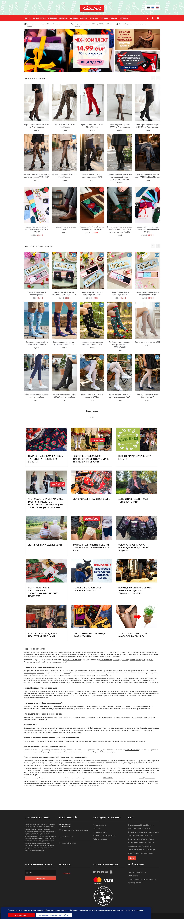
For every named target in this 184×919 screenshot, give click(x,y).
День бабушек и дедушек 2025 (45, 545)
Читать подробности (136, 910)
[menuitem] (28, 18)
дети (118, 678)
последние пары (70, 675)
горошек (145, 671)
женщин (116, 654)
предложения (96, 675)
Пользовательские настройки (53, 915)
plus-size (91, 656)
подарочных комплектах (125, 730)
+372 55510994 (108, 778)
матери (132, 660)
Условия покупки (99, 825)
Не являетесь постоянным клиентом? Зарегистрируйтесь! (142, 881)
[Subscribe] (40, 878)
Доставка (97, 828)
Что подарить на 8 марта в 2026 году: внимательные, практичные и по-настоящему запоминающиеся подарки (142, 846)
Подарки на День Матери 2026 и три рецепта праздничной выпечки (45, 459)
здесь (48, 730)
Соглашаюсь (21, 915)
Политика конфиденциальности (104, 835)
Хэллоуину (116, 660)
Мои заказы (133, 875)
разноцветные (29, 673)
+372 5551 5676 (67, 837)
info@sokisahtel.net (132, 750)
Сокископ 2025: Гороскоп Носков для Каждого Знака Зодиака (134, 548)
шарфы (150, 730)
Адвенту (36, 662)
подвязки (33, 656)
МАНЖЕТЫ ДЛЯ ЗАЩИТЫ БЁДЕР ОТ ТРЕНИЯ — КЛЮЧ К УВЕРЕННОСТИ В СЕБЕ (91, 548)
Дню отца (124, 660)
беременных (82, 656)
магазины (60, 781)
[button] (158, 246)
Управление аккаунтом (137, 872)
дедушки (150, 660)
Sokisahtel (66, 873)
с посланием (113, 680)
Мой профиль (158, 18)
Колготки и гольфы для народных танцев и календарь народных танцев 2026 (91, 459)
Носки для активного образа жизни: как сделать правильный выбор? (134, 590)
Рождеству (28, 662)
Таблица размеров (100, 839)
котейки (67, 673)
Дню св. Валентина (105, 660)
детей (129, 654)
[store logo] (92, 8)
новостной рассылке (109, 761)
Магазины (124, 18)
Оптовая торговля (100, 832)
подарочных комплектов (72, 660)
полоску (153, 671)
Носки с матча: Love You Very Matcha (141, 839)
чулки (26, 656)
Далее (92, 417)
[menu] (77, 18)
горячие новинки (50, 675)
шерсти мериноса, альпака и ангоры (126, 728)
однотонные (39, 673)
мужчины (104, 678)
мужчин (122, 654)
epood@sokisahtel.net (147, 778)
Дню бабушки (140, 660)
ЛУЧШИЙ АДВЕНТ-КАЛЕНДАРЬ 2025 (91, 499)
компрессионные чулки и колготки (107, 656)
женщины (111, 678)
